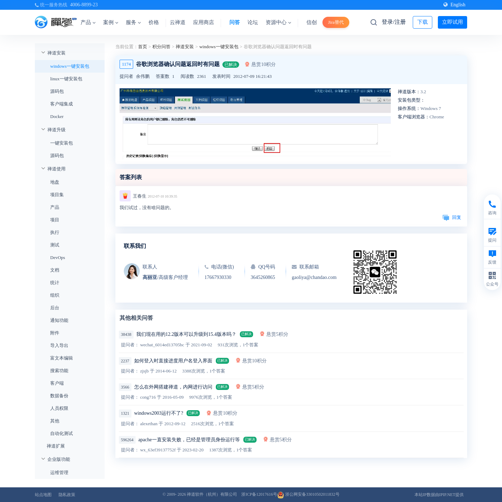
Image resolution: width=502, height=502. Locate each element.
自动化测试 (61, 433)
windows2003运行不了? (158, 413)
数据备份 (59, 395)
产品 (88, 22)
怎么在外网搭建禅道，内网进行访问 (173, 387)
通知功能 (59, 320)
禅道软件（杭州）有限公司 (212, 494)
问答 (234, 22)
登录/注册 (393, 22)
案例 (110, 22)
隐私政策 (67, 494)
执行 (54, 232)
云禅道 (177, 22)
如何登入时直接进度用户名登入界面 (173, 360)
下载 (422, 22)
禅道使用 (56, 168)
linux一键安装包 (66, 78)
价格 (154, 22)
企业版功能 (58, 459)
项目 (54, 219)
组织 (54, 295)
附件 (54, 332)
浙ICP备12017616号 (259, 494)
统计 (54, 282)
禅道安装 (56, 53)
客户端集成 (61, 103)
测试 (54, 245)
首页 (142, 46)
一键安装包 (61, 143)
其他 (54, 420)
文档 (54, 270)
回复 (451, 217)
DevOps (57, 257)
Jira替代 (336, 22)
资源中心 (278, 22)
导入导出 (59, 345)
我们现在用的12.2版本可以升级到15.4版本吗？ (186, 334)
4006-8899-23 (84, 4)
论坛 (253, 22)
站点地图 (43, 494)
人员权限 (59, 408)
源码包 (57, 91)
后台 (54, 307)
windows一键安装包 (69, 66)
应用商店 (203, 22)
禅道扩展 (56, 446)
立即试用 (452, 22)
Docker (56, 116)
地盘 (54, 182)
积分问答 (161, 46)
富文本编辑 (61, 358)
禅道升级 (56, 129)
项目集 (57, 194)
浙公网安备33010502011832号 (308, 494)
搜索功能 (59, 370)
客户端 (57, 383)
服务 (133, 22)
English (454, 4)
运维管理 (59, 472)
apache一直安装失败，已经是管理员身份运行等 (189, 439)
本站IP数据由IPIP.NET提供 (439, 494)
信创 (311, 22)
